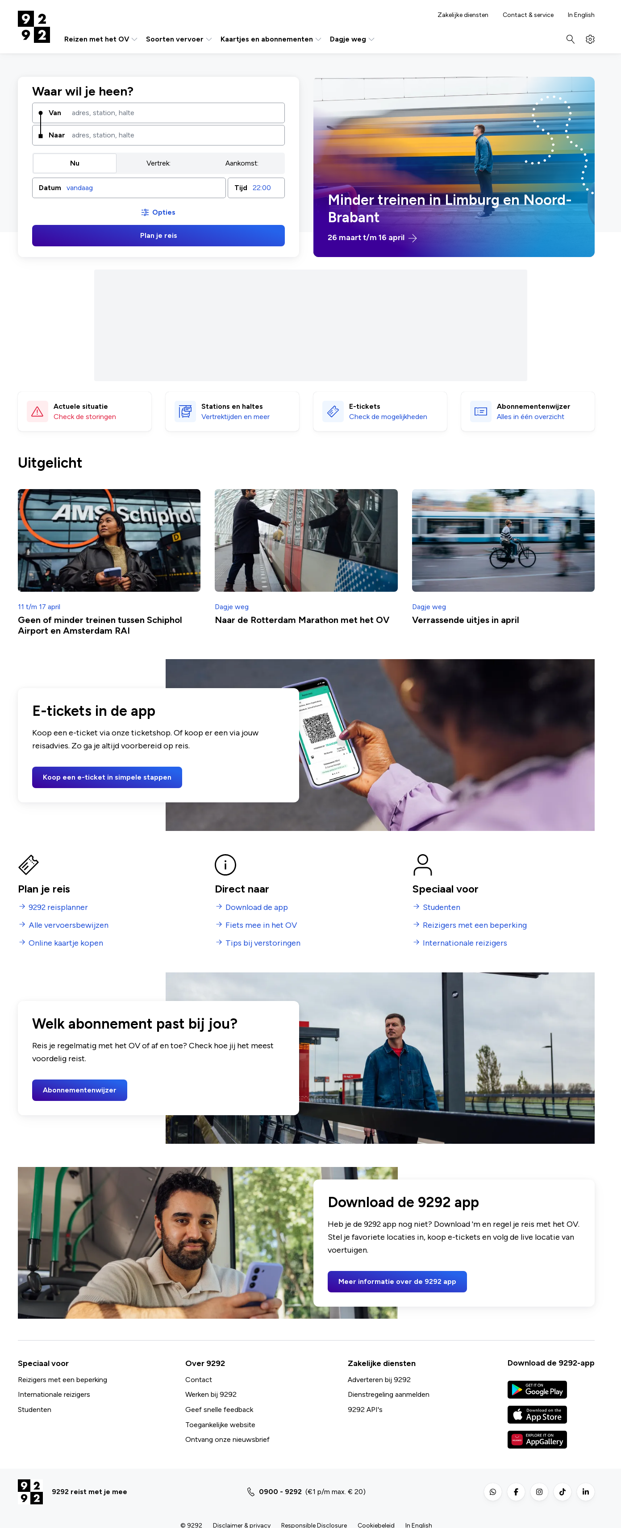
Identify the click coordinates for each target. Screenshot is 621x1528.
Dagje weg (353, 39)
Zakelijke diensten (463, 15)
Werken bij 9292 (211, 1394)
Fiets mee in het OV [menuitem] (261, 925)
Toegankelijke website (220, 1424)
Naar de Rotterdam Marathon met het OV (302, 620)
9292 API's (365, 1409)
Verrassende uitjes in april (465, 620)
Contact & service (528, 15)
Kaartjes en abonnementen (272, 39)
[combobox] (175, 113)
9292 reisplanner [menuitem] (58, 907)
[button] (129, 188)
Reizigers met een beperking (62, 1379)
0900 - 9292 (280, 1491)
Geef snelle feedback (219, 1409)
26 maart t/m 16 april (372, 238)
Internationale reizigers (54, 1394)
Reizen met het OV (101, 39)
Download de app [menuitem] (256, 907)
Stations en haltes (232, 406)
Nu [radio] (74, 163)
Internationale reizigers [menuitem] (465, 943)
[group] (158, 163)
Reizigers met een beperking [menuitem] (475, 925)
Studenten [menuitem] (441, 907)
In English (581, 15)
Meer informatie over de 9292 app (397, 1281)
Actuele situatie (81, 406)
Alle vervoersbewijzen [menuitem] (68, 925)
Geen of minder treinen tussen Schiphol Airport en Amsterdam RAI (100, 625)
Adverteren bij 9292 (379, 1379)
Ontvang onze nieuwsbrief (227, 1439)
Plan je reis (158, 235)
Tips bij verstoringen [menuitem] (262, 943)
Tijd (240, 187)
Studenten (34, 1409)
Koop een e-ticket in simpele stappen (107, 777)
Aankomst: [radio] (241, 163)
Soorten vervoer (179, 39)
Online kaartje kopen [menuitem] (66, 943)
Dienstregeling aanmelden (388, 1394)
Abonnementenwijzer (80, 1090)
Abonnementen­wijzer (534, 406)
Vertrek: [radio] (158, 163)
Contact (198, 1379)
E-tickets (364, 406)
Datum (50, 187)
